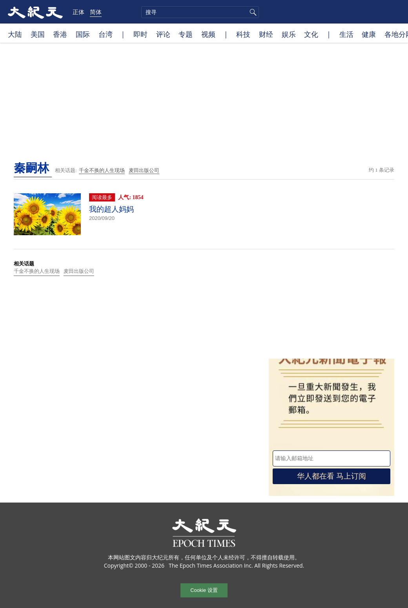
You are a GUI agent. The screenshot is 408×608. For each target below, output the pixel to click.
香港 (60, 34)
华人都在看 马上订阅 (331, 476)
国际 (83, 34)
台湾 (105, 34)
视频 (208, 34)
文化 (311, 34)
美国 (38, 34)
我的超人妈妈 (111, 209)
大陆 (15, 34)
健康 (369, 34)
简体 (96, 12)
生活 (346, 34)
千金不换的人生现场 (102, 170)
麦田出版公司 (144, 170)
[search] (200, 12)
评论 (163, 34)
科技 (243, 34)
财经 (266, 34)
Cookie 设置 (203, 590)
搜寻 (252, 12)
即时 (140, 34)
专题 (185, 34)
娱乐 (289, 34)
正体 (78, 12)
